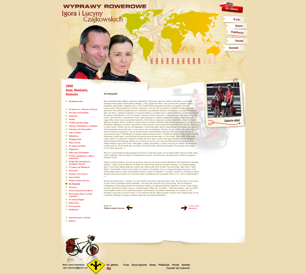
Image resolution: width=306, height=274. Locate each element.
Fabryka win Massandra (80, 129)
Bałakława (74, 136)
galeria (72, 221)
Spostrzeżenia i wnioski (79, 217)
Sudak (72, 119)
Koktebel (73, 116)
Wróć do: (114, 207)
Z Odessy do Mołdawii (79, 167)
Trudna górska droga (78, 122)
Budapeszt (73, 209)
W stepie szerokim (77, 146)
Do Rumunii (74, 184)
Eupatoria (73, 149)
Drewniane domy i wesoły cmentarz (80, 195)
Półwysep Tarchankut (79, 152)
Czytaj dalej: (194, 207)
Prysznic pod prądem (78, 112)
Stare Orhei (74, 177)
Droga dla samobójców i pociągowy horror (80, 162)
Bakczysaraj (74, 142)
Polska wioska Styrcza (79, 180)
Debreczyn (74, 203)
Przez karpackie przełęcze (81, 190)
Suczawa (73, 187)
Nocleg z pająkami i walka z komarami (81, 157)
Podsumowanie (76, 101)
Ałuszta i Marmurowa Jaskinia (83, 126)
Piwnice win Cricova (78, 174)
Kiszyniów (73, 170)
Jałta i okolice (75, 132)
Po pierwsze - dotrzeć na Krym (83, 109)
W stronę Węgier (76, 199)
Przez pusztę (74, 206)
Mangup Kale (75, 139)
